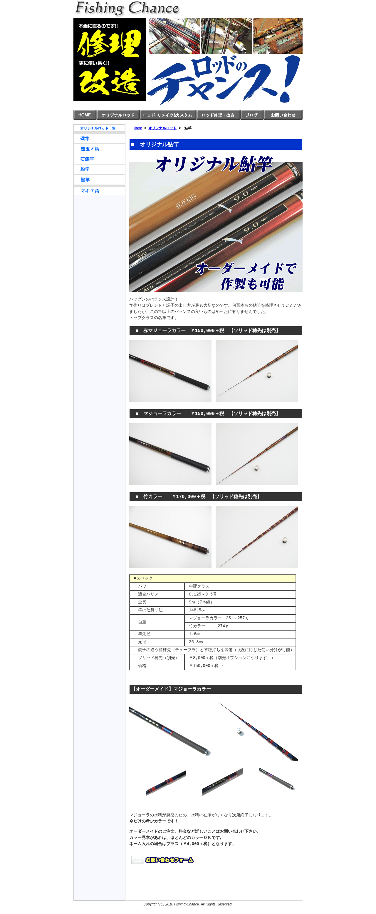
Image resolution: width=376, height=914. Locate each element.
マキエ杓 (99, 190)
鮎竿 (99, 180)
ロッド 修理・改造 (218, 115)
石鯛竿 (99, 159)
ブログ (252, 115)
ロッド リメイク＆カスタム (168, 115)
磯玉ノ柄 (99, 149)
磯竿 (99, 138)
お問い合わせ (283, 115)
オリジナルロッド (118, 115)
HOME (84, 115)
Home (138, 128)
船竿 (99, 169)
